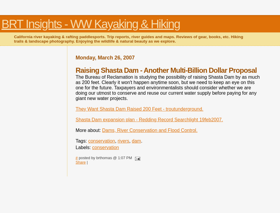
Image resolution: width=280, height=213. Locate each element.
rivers (123, 140)
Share (81, 162)
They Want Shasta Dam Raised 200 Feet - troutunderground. (140, 109)
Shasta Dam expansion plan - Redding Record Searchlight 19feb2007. (149, 119)
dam (136, 140)
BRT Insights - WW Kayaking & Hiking (90, 23)
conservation (101, 140)
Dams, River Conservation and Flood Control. (150, 130)
